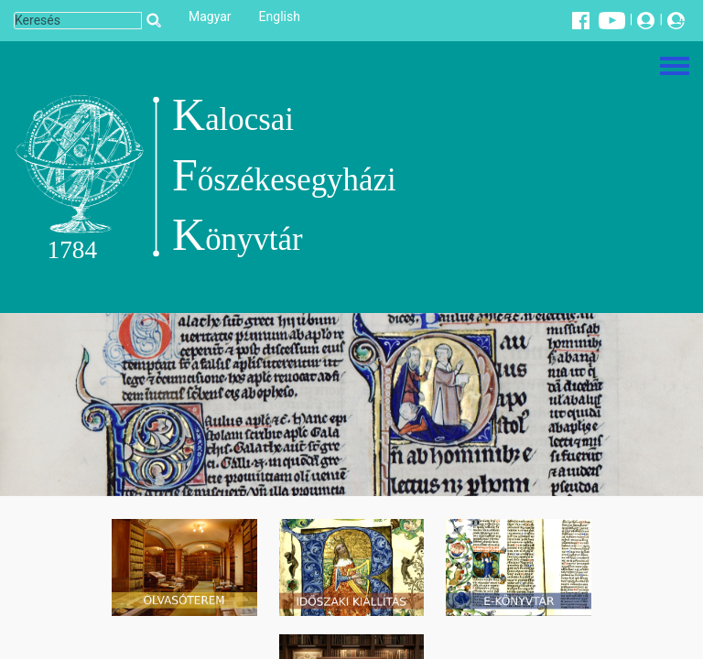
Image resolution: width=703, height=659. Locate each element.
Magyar (210, 16)
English (279, 16)
